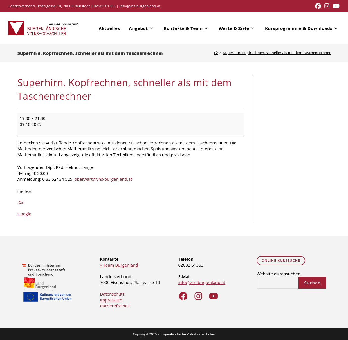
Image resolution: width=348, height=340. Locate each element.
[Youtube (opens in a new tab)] (335, 6)
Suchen (312, 282)
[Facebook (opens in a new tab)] (318, 6)
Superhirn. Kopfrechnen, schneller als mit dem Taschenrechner (277, 52)
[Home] (216, 52)
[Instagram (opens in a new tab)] (327, 6)
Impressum (111, 299)
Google (24, 213)
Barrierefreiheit (115, 305)
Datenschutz (112, 293)
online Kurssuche (281, 260)
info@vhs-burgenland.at (140, 5)
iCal (20, 202)
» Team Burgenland (119, 264)
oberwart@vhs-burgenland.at (103, 179)
